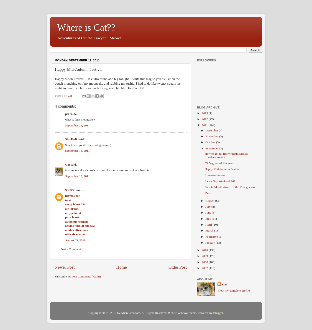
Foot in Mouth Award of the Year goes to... (231, 187)
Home (121, 267)
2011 (205, 125)
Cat (67, 164)
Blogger (218, 313)
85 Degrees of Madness (219, 163)
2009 (205, 256)
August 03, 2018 (75, 240)
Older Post (178, 267)
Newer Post (65, 267)
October (210, 142)
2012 (205, 119)
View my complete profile (233, 290)
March (209, 230)
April (209, 224)
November (212, 136)
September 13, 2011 (77, 125)
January (210, 242)
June (208, 212)
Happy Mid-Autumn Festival (222, 169)
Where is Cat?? (86, 27)
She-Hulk (71, 139)
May (208, 218)
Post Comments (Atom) (86, 276)
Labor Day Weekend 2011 (221, 181)
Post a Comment (71, 249)
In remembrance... (216, 175)
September (212, 148)
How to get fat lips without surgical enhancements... (226, 155)
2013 (205, 113)
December (212, 130)
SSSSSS (70, 190)
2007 (205, 268)
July (208, 206)
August (210, 200)
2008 (205, 262)
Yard (208, 193)
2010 (205, 250)
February (211, 236)
